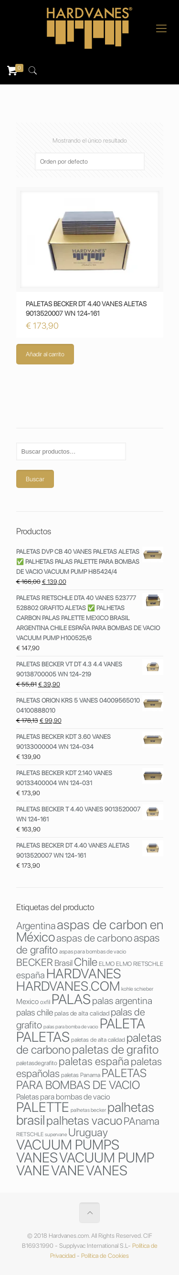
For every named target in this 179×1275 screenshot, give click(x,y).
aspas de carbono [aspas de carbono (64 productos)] (94, 938)
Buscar (35, 479)
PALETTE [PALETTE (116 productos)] (42, 1107)
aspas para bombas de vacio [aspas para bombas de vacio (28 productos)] (92, 951)
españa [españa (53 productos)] (30, 975)
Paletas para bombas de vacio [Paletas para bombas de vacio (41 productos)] (63, 1096)
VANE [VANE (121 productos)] (67, 1170)
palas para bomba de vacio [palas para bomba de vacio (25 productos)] (70, 1027)
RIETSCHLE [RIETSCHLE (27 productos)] (29, 1134)
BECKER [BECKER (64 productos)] (34, 962)
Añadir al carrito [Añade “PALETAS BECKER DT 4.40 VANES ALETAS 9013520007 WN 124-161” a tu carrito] (45, 354)
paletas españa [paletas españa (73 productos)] (94, 1061)
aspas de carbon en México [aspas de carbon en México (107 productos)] (89, 931)
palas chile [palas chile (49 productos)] (34, 1012)
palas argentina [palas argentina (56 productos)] (122, 1000)
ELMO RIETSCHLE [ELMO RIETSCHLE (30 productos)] (139, 963)
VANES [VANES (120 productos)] (106, 1170)
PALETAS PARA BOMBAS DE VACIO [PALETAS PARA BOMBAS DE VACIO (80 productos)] (81, 1079)
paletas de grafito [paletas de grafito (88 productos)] (115, 1049)
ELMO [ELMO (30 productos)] (107, 963)
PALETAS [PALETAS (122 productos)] (43, 1036)
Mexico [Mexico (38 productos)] (27, 1001)
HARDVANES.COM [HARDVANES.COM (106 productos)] (68, 986)
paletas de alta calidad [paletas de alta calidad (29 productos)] (98, 1039)
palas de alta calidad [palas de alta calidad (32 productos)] (81, 1013)
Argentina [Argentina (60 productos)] (35, 926)
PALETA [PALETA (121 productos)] (122, 1023)
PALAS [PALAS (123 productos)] (71, 999)
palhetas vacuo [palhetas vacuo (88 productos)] (84, 1120)
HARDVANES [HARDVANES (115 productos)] (83, 973)
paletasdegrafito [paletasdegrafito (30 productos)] (36, 1063)
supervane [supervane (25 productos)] (56, 1134)
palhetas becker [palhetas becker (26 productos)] (88, 1110)
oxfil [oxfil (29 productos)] (45, 1001)
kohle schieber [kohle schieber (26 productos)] (137, 988)
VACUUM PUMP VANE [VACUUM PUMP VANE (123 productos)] (85, 1164)
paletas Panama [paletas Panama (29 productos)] (80, 1074)
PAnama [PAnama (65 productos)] (141, 1121)
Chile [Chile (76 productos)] (85, 962)
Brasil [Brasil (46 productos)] (63, 963)
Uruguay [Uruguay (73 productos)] (88, 1132)
